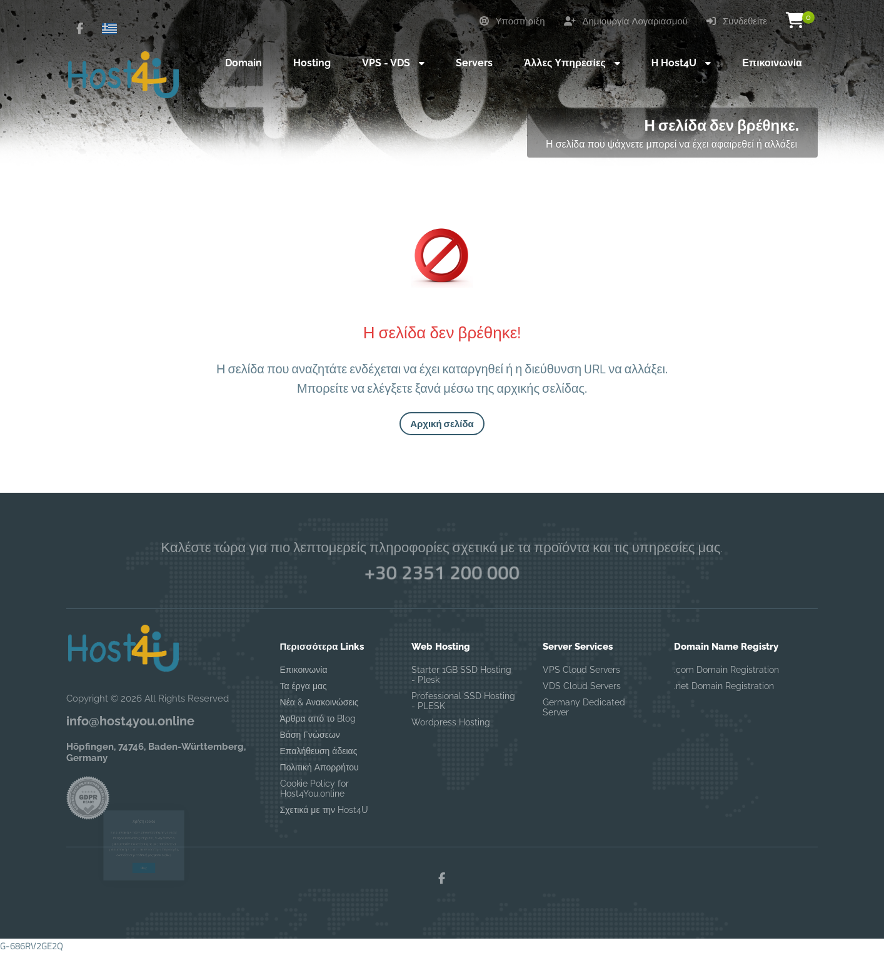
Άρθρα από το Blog (318, 718)
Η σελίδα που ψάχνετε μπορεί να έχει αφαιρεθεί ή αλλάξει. (672, 143)
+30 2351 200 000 (442, 572)
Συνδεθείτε (736, 21)
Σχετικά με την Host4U (324, 810)
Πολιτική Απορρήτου (319, 767)
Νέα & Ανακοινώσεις (319, 702)
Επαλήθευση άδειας (319, 751)
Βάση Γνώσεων (310, 735)
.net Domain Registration (724, 686)
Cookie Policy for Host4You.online (314, 789)
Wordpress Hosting (450, 722)
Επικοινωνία (304, 670)
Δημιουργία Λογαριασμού (626, 21)
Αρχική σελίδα (442, 423)
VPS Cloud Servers (581, 670)
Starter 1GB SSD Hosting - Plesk (461, 675)
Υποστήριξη (512, 21)
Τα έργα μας (303, 686)
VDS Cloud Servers (582, 686)
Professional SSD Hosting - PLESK (463, 701)
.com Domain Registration (726, 670)
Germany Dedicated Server (584, 707)
